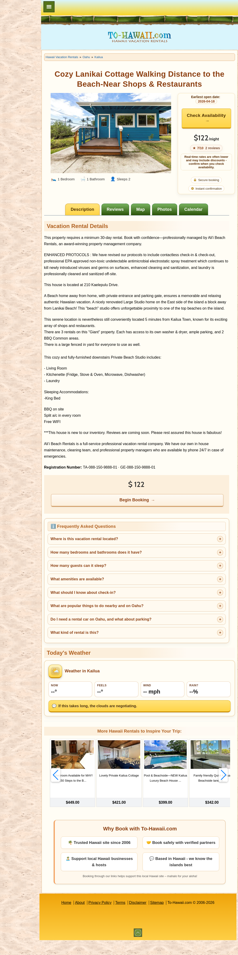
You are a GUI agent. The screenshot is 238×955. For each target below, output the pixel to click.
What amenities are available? (99, 592)
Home (77, 917)
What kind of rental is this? (96, 645)
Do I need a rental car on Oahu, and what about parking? (122, 632)
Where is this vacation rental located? (106, 552)
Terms (131, 917)
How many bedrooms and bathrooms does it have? (117, 565)
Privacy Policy (110, 917)
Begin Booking (145, 512)
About (91, 917)
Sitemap (168, 917)
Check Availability (206, 118)
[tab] (94, 209)
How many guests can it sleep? (100, 578)
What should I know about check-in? (104, 605)
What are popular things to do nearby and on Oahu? (118, 618)
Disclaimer (148, 917)
